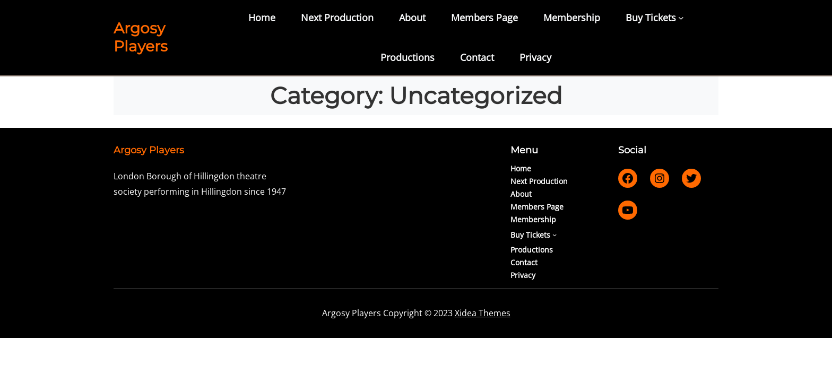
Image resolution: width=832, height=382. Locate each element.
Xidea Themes (482, 313)
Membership (571, 17)
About (412, 17)
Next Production (337, 17)
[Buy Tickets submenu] (681, 18)
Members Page (484, 17)
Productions (407, 57)
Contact (477, 57)
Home (261, 17)
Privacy (535, 57)
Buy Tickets (651, 17)
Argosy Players (141, 37)
